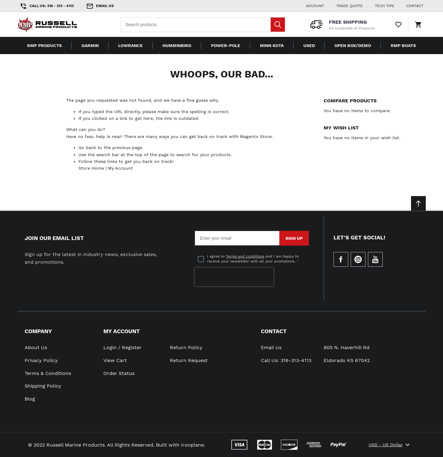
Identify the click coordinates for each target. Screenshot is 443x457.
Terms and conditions (245, 256)
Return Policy (186, 347)
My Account (120, 168)
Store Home (91, 168)
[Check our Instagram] (358, 259)
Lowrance (130, 45)
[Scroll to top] (418, 203)
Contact (274, 331)
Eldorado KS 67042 (347, 360)
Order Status (118, 373)
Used (309, 45)
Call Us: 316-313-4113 (286, 360)
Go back (87, 147)
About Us (36, 347)
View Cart (115, 360)
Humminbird (176, 45)
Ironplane (192, 445)
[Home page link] (56, 24)
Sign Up (294, 238)
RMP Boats (403, 45)
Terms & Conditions (48, 373)
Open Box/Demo (352, 45)
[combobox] (202, 24)
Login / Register (122, 347)
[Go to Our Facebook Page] (340, 259)
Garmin (90, 45)
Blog (30, 399)
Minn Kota (272, 45)
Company (38, 331)
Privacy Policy (41, 360)
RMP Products (44, 45)
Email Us (271, 347)
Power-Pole (225, 45)
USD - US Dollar (390, 444)
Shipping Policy (43, 386)
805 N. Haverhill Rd (346, 347)
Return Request (189, 360)
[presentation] (234, 277)
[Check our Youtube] (375, 259)
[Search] (277, 25)
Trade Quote (349, 6)
